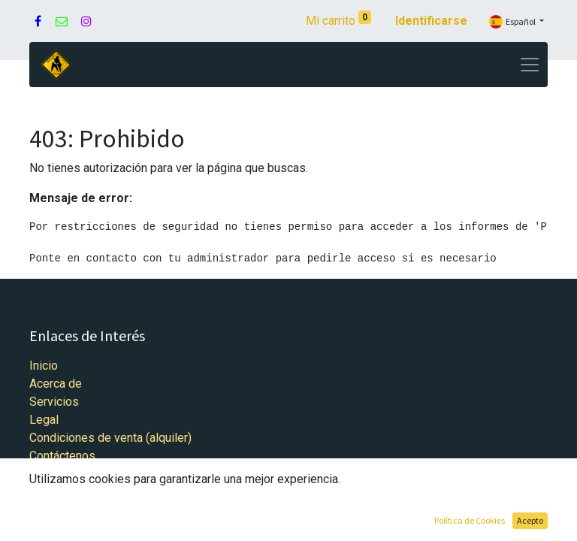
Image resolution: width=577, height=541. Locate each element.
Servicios (54, 401)
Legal (44, 420)
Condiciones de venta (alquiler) (110, 438)
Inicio (43, 365)
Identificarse (431, 21)
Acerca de (55, 383)
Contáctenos (62, 456)
